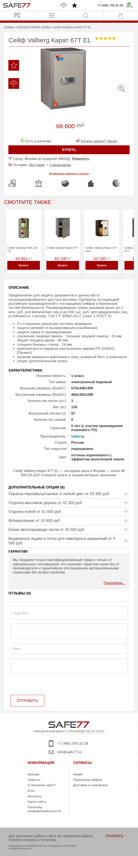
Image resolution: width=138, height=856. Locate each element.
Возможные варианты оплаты (69, 173)
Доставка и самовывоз (90, 785)
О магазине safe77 (42, 785)
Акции (77, 774)
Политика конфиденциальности (44, 809)
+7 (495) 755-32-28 (110, 5)
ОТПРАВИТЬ (27, 701)
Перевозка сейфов (87, 780)
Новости (34, 780)
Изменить (80, 159)
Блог (31, 791)
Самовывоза (60, 165)
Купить (24, 266)
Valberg (77, 437)
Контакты (35, 796)
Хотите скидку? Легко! (98, 141)
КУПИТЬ (69, 150)
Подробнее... (114, 584)
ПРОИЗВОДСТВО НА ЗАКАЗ (86, 731)
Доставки (37, 165)
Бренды (34, 774)
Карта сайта (37, 802)
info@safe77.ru (69, 752)
